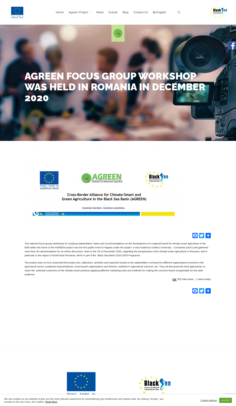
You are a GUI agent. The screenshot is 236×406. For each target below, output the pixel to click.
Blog (125, 12)
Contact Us (140, 12)
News (100, 12)
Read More (51, 402)
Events (113, 12)
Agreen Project (78, 12)
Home (60, 12)
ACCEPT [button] (225, 400)
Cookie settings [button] (208, 400)
